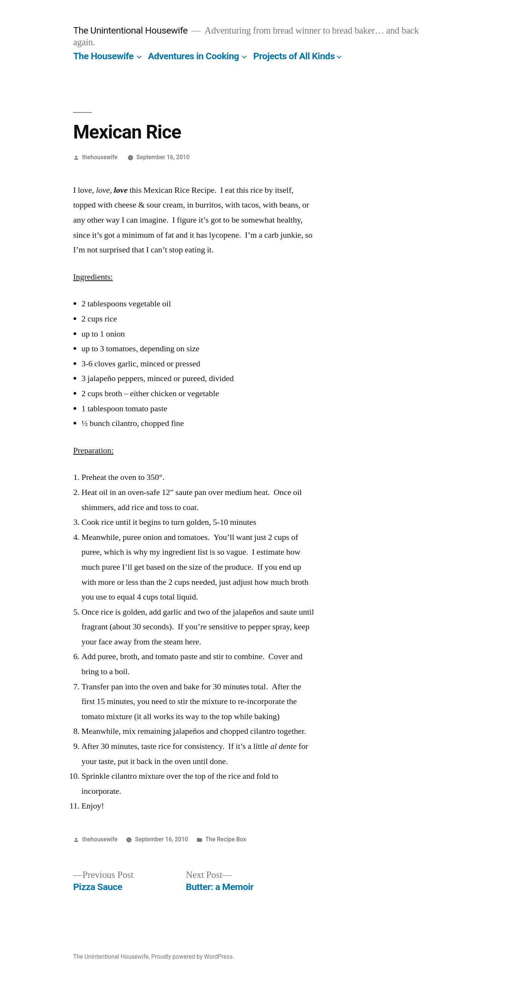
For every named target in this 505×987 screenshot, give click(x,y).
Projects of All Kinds (294, 56)
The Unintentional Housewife (130, 30)
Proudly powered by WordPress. (192, 956)
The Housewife (103, 56)
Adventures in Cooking (193, 56)
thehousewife (100, 157)
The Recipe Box (226, 839)
